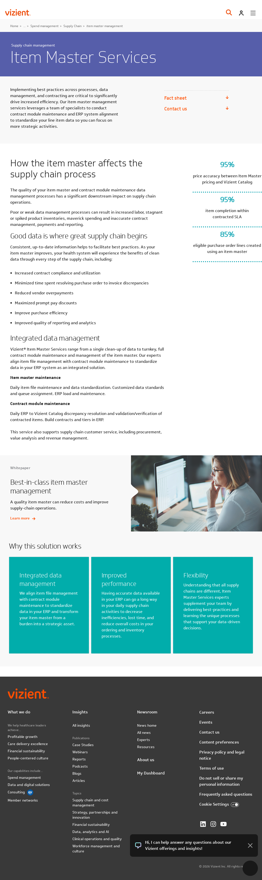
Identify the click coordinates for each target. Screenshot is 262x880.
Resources (146, 747)
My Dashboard (151, 773)
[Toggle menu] (253, 13)
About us (145, 759)
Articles (78, 780)
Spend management (44, 26)
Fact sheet (175, 98)
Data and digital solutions (29, 784)
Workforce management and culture (96, 848)
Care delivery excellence (28, 744)
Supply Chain (72, 26)
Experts (143, 739)
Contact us (175, 109)
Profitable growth (22, 736)
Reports (79, 759)
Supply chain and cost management (90, 802)
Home (14, 26)
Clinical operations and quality (97, 839)
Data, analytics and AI (90, 831)
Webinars (80, 752)
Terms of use (211, 768)
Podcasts (80, 766)
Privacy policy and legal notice (221, 755)
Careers (206, 712)
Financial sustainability (26, 751)
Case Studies (83, 745)
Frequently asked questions (225, 794)
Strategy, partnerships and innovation (94, 815)
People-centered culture (28, 758)
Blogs (76, 773)
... (24, 26)
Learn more (22, 518)
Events (205, 722)
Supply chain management (33, 45)
